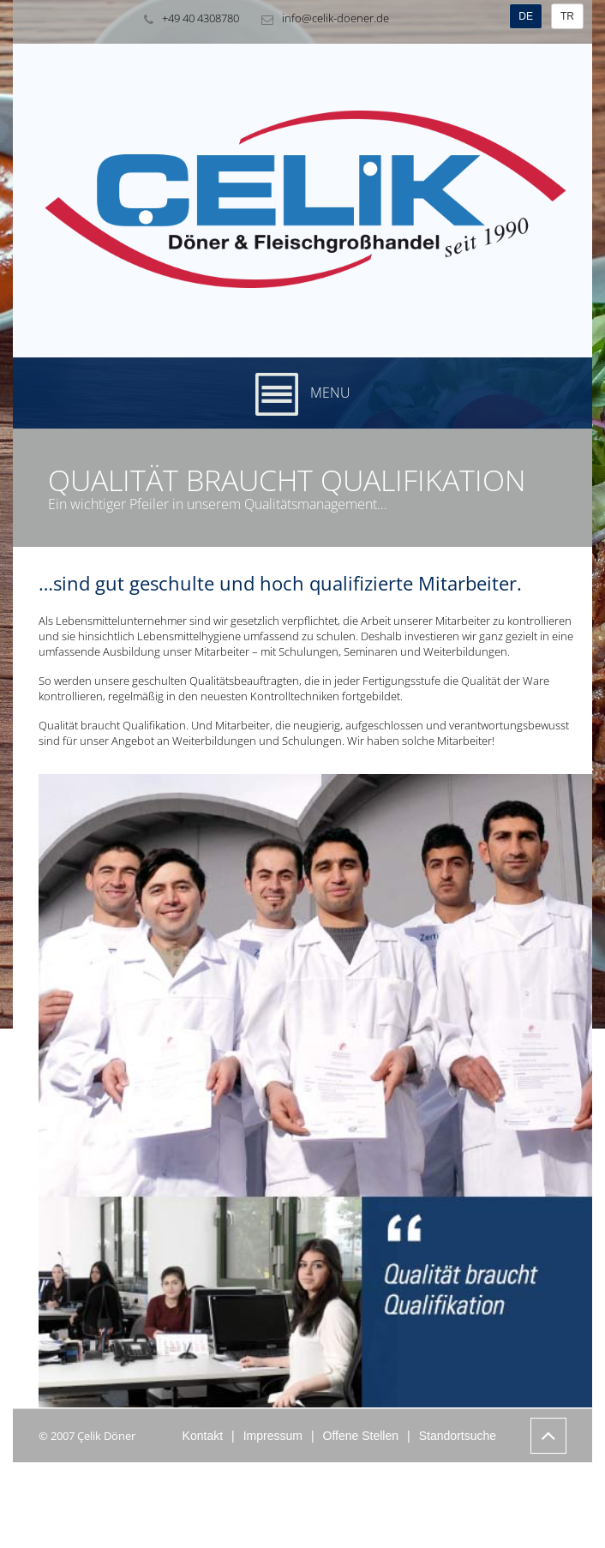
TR (567, 16)
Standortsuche (457, 1436)
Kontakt (203, 1436)
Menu (302, 394)
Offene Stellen (360, 1436)
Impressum (272, 1436)
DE (525, 16)
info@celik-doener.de (321, 18)
